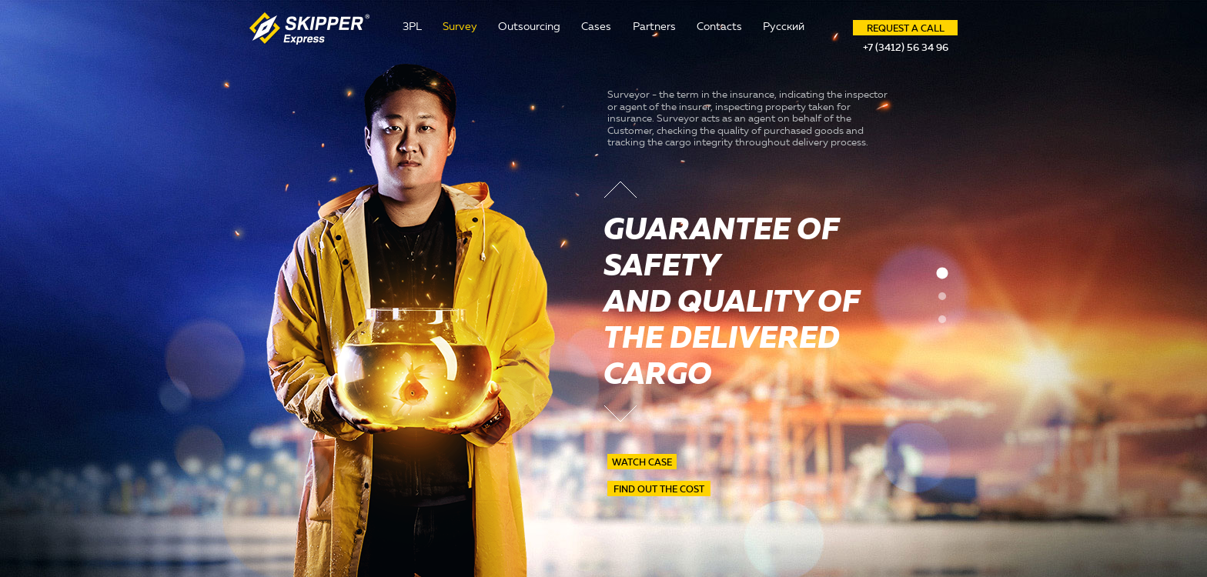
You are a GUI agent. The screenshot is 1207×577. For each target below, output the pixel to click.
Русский (783, 26)
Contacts (719, 26)
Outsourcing (529, 26)
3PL (412, 26)
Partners (654, 26)
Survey (460, 26)
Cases (596, 26)
